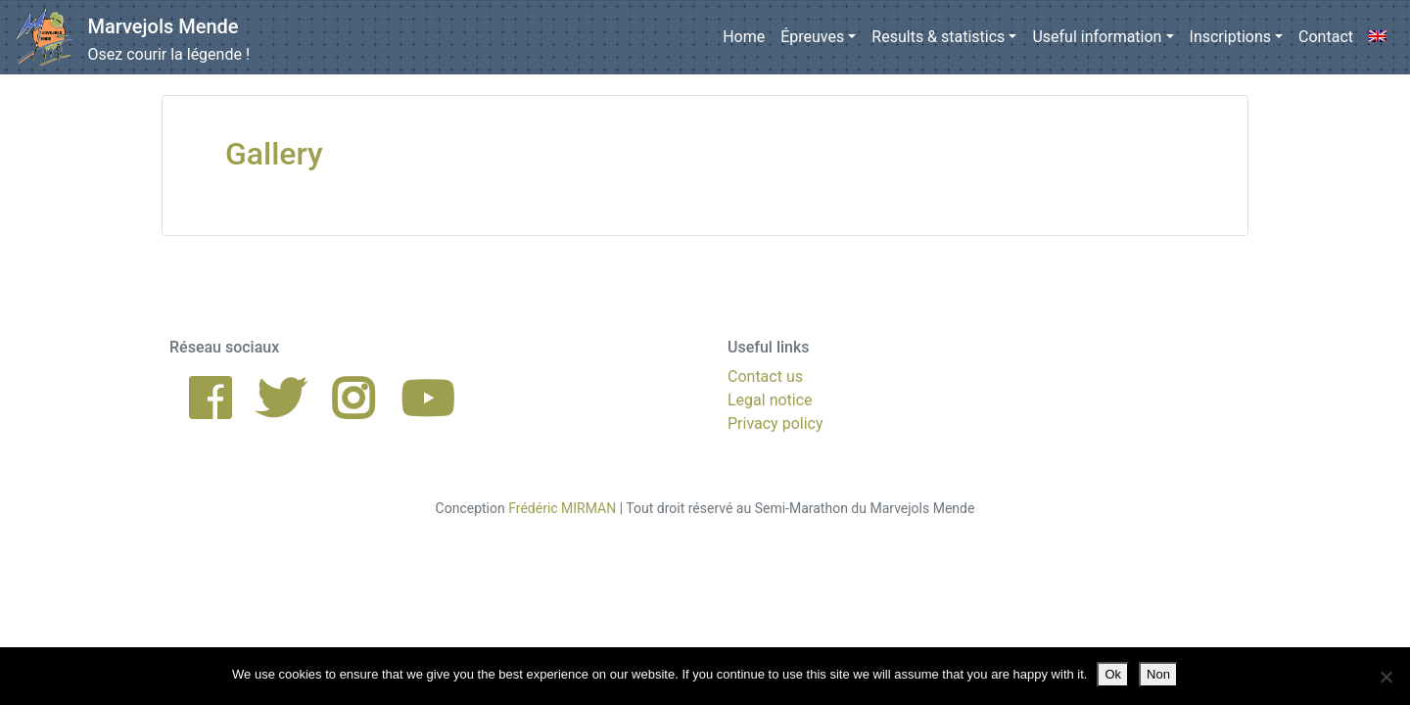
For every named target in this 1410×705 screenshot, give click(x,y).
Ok (1112, 674)
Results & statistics (938, 36)
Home (744, 36)
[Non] (1385, 676)
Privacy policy (775, 423)
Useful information (1096, 36)
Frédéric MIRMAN (562, 508)
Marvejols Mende (163, 26)
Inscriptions (1230, 36)
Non (1158, 674)
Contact (1325, 36)
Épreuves (812, 36)
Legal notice (770, 400)
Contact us (765, 376)
